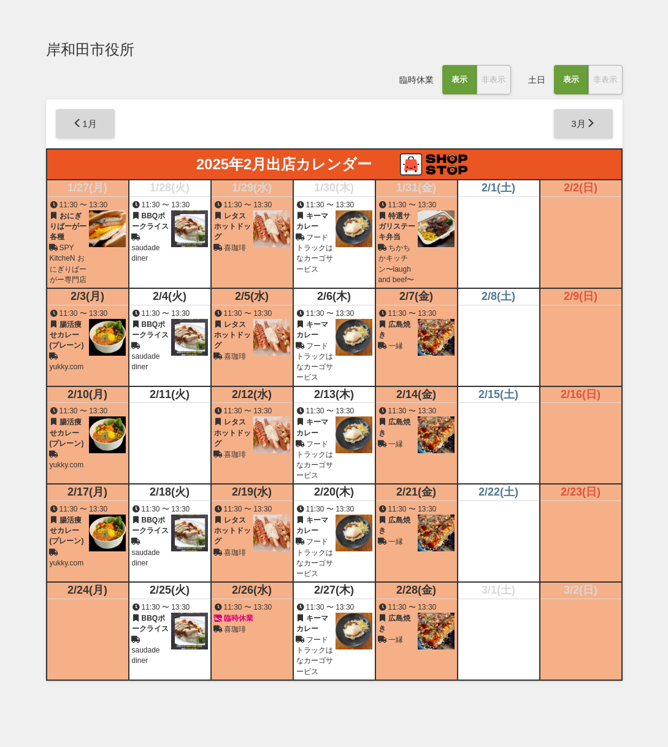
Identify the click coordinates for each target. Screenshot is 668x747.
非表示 (493, 79)
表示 (459, 79)
